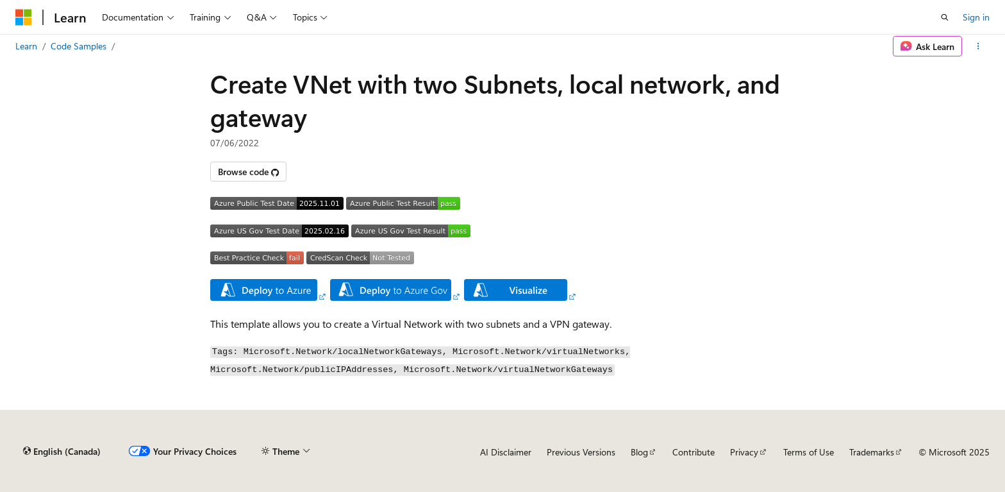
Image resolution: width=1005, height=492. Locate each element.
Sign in (976, 17)
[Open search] (945, 17)
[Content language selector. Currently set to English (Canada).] (61, 451)
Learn (26, 46)
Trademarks (871, 452)
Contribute (693, 452)
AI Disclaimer (505, 452)
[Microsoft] (23, 17)
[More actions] (978, 46)
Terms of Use (808, 452)
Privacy (744, 452)
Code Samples (78, 46)
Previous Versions (581, 452)
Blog (639, 452)
